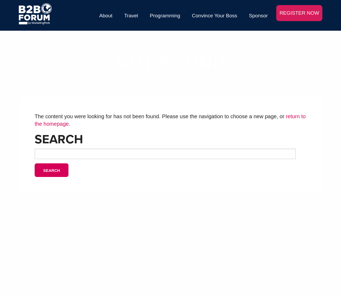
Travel (131, 15)
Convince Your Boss (214, 15)
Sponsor (258, 15)
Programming (165, 15)
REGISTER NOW (299, 13)
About (106, 15)
